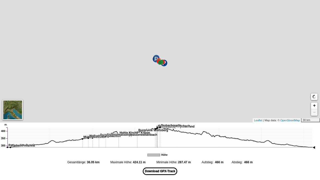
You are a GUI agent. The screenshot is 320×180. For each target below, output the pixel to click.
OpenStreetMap (292, 120)
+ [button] (314, 106)
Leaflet (260, 120)
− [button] (314, 113)
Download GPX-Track (160, 171)
